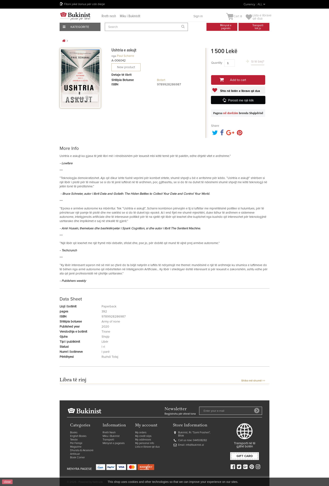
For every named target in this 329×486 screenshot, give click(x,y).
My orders (140, 432)
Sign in (198, 16)
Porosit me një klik (241, 100)
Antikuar (75, 454)
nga (113, 55)
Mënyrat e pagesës (114, 443)
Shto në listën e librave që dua (239, 91)
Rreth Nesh (109, 432)
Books (73, 432)
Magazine (75, 447)
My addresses (143, 439)
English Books (78, 436)
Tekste (74, 439)
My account (146, 425)
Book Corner (77, 457)
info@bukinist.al (195, 445)
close (7, 481)
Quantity (216, 62)
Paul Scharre (125, 55)
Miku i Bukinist (111, 436)
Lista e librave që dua (147, 447)
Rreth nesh (109, 16)
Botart (161, 80)
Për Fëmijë (76, 443)
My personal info (144, 443)
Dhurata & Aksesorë (81, 450)
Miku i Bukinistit (130, 16)
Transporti (108, 439)
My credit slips (143, 436)
